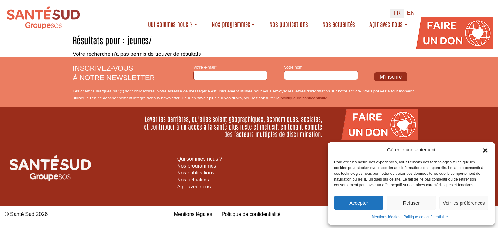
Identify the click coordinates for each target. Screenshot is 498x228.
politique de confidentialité (303, 98)
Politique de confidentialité (425, 217)
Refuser (411, 203)
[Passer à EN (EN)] (411, 13)
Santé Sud (22, 214)
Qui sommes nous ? (170, 24)
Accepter (358, 203)
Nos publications (288, 24)
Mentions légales (386, 217)
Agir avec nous (386, 24)
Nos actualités (338, 24)
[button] (485, 150)
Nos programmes (231, 24)
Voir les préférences (464, 203)
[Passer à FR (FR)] (397, 13)
